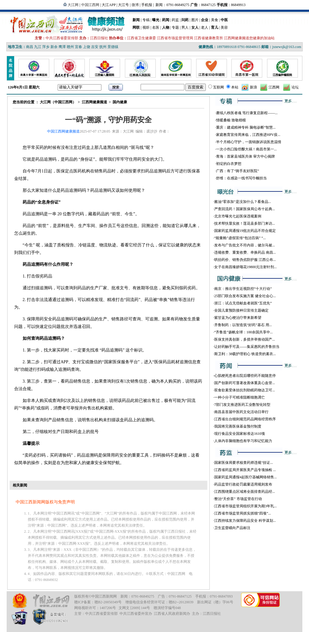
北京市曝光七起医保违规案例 (237, 216)
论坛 (295, 87)
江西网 (274, 87)
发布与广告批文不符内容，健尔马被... (244, 245)
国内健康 (120, 102)
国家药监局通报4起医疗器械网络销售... (245, 477)
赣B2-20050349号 (108, 602)
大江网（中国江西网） (58, 102)
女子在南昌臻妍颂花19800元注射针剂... (245, 267)
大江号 (123, 5)
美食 (214, 20)
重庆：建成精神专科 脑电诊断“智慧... (246, 127)
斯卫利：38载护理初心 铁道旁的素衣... (245, 354)
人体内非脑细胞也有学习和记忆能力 (243, 441)
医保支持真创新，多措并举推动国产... (244, 339)
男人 (185, 27)
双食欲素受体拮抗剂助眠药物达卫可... (244, 390)
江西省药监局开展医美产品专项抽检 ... (245, 470)
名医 (155, 27)
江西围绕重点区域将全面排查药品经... (244, 491)
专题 (175, 27)
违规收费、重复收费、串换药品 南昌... (245, 252)
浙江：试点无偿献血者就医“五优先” (243, 303)
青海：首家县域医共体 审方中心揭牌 (245, 156)
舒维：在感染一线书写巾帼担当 (241, 178)
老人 (204, 27)
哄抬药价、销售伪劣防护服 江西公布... (245, 260)
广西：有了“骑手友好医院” (237, 171)
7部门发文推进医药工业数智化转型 (242, 405)
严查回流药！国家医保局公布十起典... (244, 209)
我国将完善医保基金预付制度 (237, 426)
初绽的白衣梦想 (228, 164)
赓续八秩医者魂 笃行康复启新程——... (247, 113)
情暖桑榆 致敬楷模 (231, 120)
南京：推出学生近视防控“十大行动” (243, 289)
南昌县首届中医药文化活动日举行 (241, 412)
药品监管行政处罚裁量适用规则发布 (243, 484)
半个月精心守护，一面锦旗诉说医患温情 (248, 142)
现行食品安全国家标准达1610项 (239, 433)
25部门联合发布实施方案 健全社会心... (245, 296)
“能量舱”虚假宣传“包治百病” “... (240, 238)
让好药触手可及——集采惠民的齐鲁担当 (246, 347)
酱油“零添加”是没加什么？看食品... (242, 202)
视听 (146, 27)
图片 (195, 20)
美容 (224, 27)
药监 (175, 20)
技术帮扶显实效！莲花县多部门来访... (244, 223)
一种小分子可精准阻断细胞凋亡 (239, 397)
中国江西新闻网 (104, 596)
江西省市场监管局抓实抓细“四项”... (242, 513)
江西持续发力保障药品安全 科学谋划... (245, 520)
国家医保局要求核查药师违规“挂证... (243, 462)
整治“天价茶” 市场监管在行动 (238, 499)
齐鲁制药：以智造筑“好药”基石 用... (243, 325)
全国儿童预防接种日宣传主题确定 (241, 310)
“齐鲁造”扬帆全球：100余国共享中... (243, 332)
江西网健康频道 (94, 102)
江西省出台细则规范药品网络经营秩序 (245, 419)
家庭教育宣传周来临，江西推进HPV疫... (248, 135)
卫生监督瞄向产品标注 (232, 528)
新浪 (253, 87)
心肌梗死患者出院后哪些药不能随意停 (245, 376)
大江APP (109, 5)
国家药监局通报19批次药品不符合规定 (245, 231)
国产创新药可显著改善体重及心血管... (244, 383)
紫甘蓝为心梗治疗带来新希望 (237, 318)
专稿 (146, 20)
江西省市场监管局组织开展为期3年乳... (245, 506)
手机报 (146, 5)
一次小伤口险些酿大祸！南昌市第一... (246, 149)
